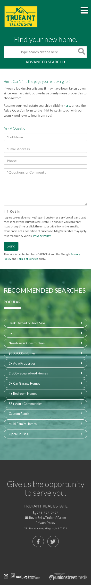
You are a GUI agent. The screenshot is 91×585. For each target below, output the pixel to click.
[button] (81, 52)
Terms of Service (27, 258)
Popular (12, 302)
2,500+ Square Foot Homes (28, 373)
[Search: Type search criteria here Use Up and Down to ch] (39, 52)
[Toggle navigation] (84, 10)
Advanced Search (44, 61)
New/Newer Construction (27, 343)
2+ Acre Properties (22, 363)
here (67, 105)
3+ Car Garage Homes (24, 383)
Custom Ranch (19, 414)
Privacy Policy (41, 236)
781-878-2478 (45, 513)
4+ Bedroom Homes (23, 393)
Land (12, 333)
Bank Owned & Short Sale (27, 323)
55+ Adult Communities (25, 404)
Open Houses (18, 434)
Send (11, 246)
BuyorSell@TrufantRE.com (45, 518)
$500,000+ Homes (22, 353)
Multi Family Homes (23, 424)
